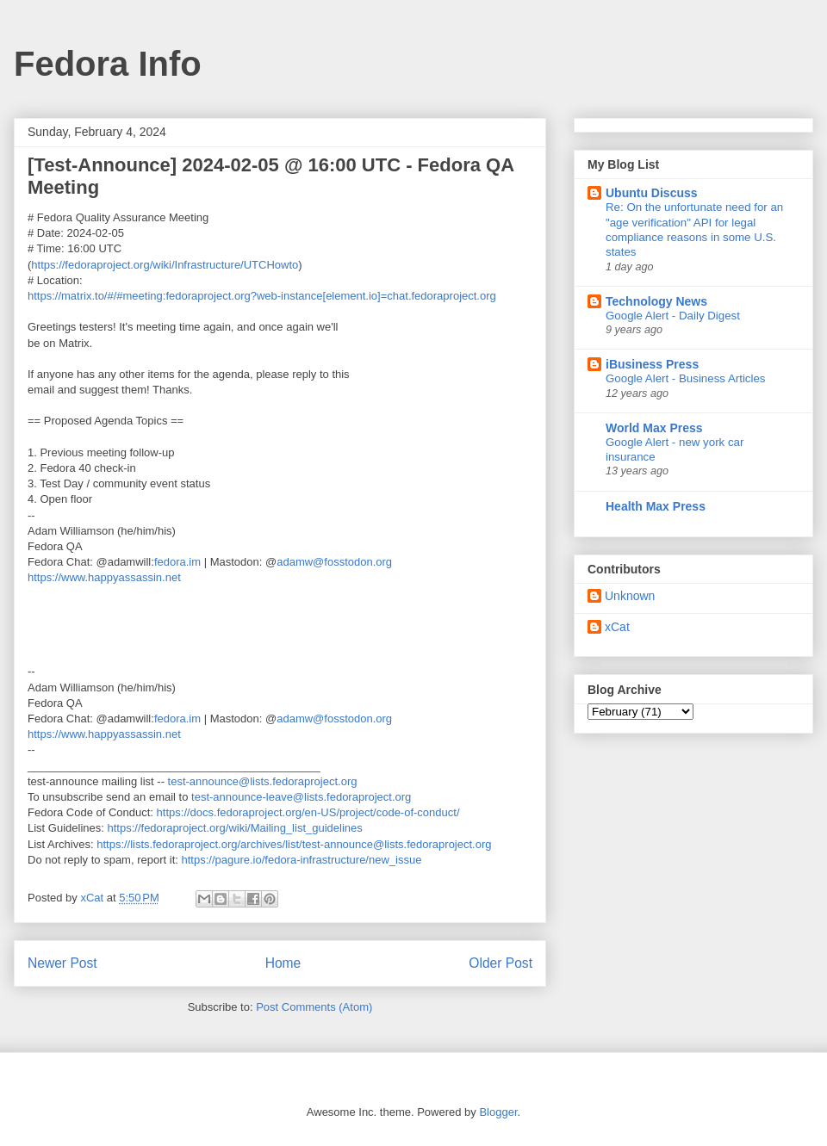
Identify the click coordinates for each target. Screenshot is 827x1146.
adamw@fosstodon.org (334, 561)
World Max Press (654, 428)
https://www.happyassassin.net (104, 577)
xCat (617, 627)
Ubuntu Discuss (652, 193)
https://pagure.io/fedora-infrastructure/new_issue (301, 859)
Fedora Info (108, 64)
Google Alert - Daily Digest (673, 315)
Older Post (500, 963)
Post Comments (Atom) (314, 1006)
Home (283, 963)
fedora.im (177, 561)
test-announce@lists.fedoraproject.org (263, 781)
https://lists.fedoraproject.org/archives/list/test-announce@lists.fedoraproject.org (293, 844)
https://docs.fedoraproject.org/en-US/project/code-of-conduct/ (308, 812)
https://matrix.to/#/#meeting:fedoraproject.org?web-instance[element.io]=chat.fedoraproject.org (262, 295)
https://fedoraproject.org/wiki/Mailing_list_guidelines (235, 827)
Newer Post (62, 963)
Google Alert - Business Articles (686, 378)
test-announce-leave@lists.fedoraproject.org (301, 796)
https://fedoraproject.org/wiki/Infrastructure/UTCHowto (164, 264)
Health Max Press (656, 506)
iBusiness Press (652, 364)
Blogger (498, 1112)
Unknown (630, 596)
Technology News (656, 301)
